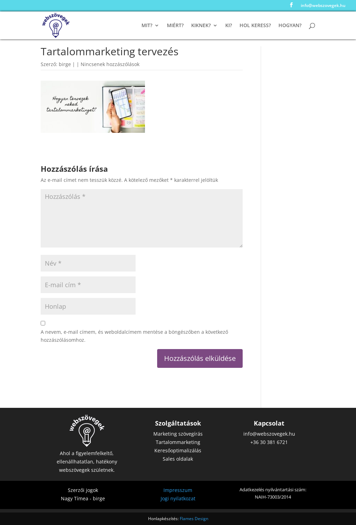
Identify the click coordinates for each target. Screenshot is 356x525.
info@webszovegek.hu (323, 5)
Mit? (146, 26)
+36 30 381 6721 (269, 442)
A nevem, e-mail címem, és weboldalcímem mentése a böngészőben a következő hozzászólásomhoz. (134, 336)
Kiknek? (201, 26)
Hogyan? (289, 26)
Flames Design (194, 519)
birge (65, 64)
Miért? (175, 26)
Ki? (228, 26)
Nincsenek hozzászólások (110, 64)
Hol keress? (255, 26)
